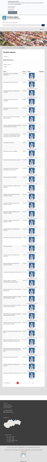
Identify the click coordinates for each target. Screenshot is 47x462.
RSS (27, 447)
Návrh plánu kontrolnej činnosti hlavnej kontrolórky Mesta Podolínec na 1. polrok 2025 (12, 350)
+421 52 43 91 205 (8, 410)
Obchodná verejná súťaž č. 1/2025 (10, 82)
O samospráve (9, 47)
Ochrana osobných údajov (36, 449)
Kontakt (4, 22)
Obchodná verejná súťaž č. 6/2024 (10, 357)
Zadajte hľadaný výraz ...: (8, 60)
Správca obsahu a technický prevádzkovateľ (21, 449)
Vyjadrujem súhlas (13, 12)
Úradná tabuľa (22, 47)
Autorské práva (7, 449)
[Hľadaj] (22, 25)
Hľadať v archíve (7, 64)
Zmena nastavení (11, 6)
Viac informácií (17, 4)
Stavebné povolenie (7, 246)
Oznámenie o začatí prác (8, 142)
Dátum (24, 71)
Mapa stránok (22, 447)
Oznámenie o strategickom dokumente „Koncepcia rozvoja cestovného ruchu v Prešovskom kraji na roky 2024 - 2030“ (11, 135)
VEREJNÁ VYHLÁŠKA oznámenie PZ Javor (12, 373)
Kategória (6, 56)
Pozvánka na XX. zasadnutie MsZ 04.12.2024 (12, 272)
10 (29, 382)
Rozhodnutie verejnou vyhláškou (10, 151)
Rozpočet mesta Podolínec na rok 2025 (11, 159)
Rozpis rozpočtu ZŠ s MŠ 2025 (9, 177)
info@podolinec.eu (9, 412)
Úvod (3, 47)
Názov (4, 71)
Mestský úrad (15, 47)
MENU (42, 29)
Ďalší (33, 382)
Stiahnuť (30, 80)
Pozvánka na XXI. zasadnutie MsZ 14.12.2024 (12, 237)
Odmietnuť (11, 9)
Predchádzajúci (7, 382)
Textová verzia (9, 22)
